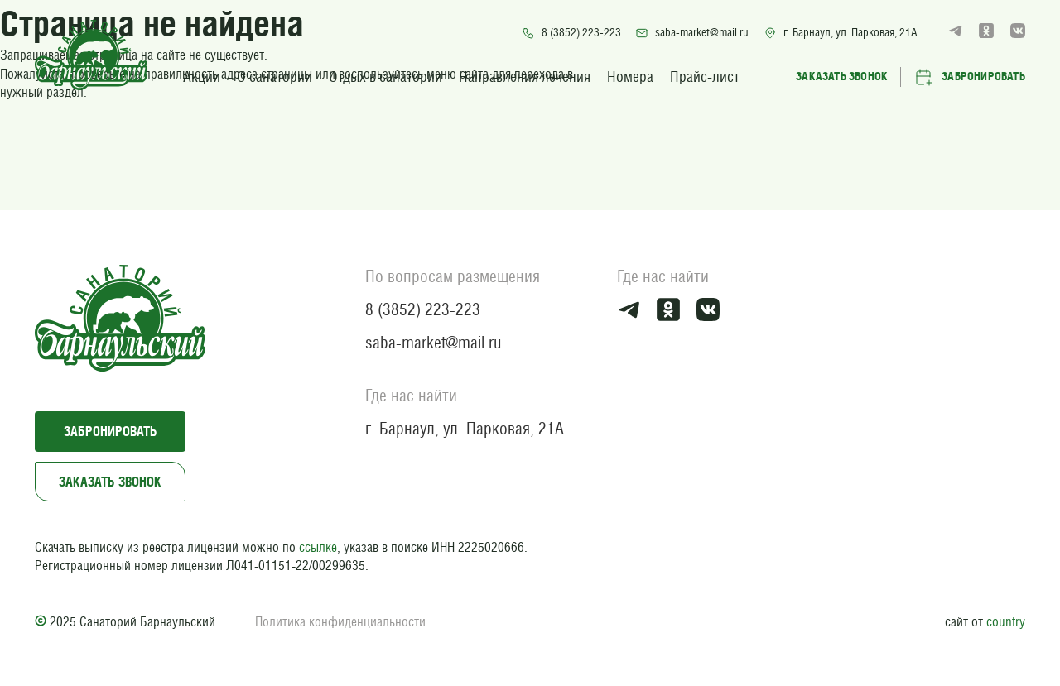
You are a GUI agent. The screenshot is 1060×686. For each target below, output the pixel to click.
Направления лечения (524, 76)
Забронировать (969, 77)
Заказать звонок (842, 76)
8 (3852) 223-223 (571, 33)
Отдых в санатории (385, 76)
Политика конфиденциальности (340, 622)
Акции (201, 76)
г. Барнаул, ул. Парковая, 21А (841, 33)
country (1005, 622)
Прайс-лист (705, 76)
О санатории (274, 76)
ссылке (318, 547)
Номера (630, 76)
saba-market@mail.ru (692, 33)
